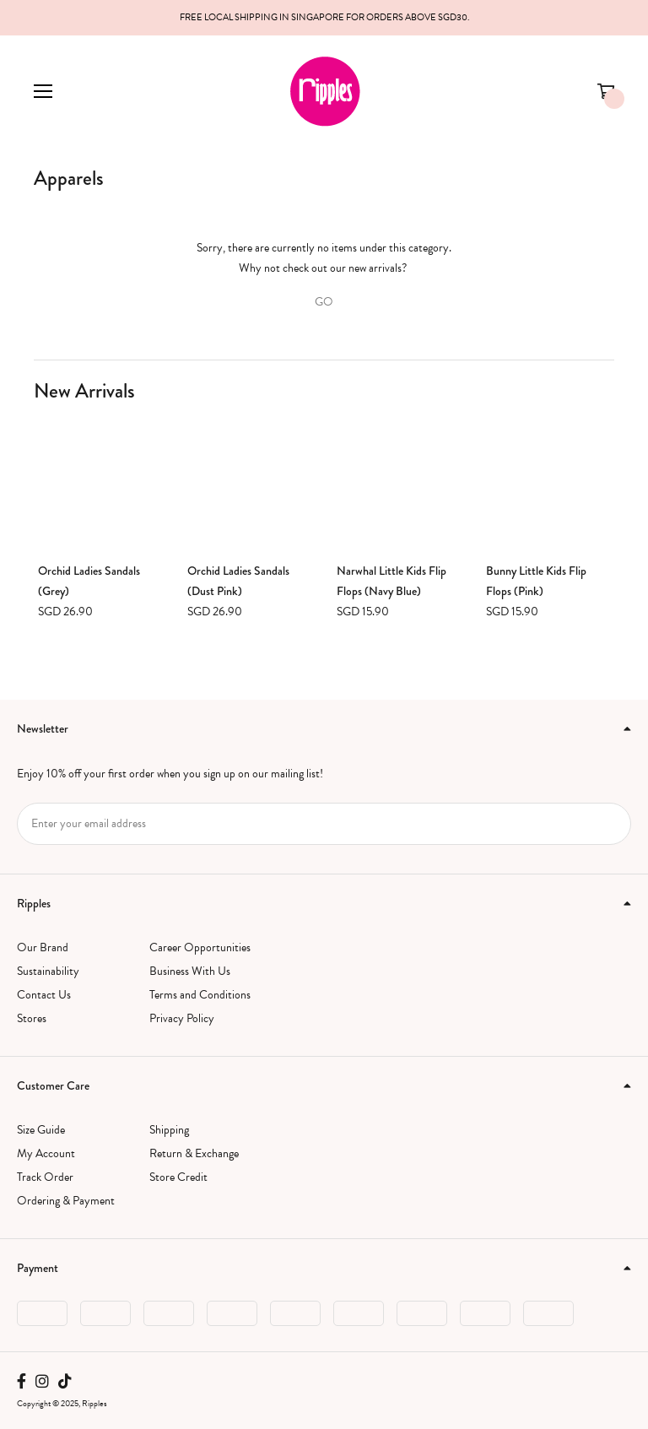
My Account (46, 1153)
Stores (31, 1018)
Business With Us (189, 971)
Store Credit (178, 1177)
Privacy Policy (181, 1018)
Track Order (45, 1177)
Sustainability (48, 971)
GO (324, 302)
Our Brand (42, 947)
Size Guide (41, 1130)
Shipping (169, 1130)
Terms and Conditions (200, 995)
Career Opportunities (200, 947)
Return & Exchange (194, 1153)
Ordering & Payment (66, 1201)
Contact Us (44, 995)
